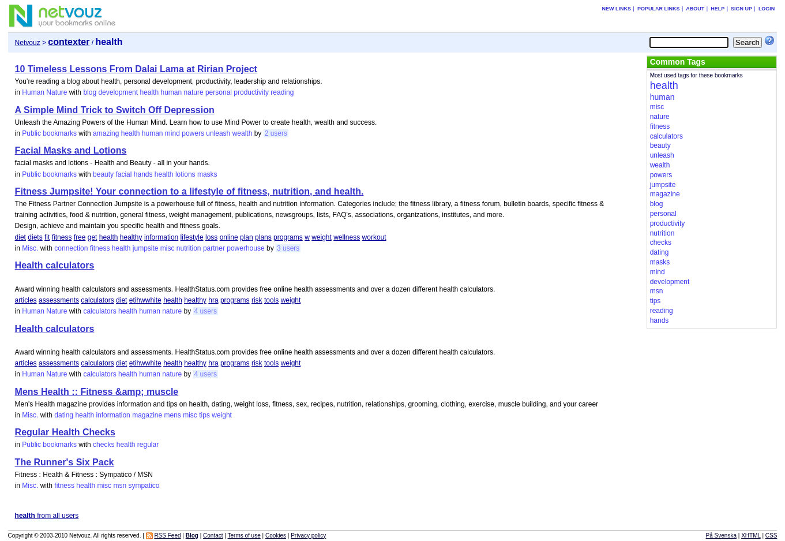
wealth (242, 133)
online (229, 237)
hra (213, 300)
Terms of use (244, 535)
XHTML (751, 535)
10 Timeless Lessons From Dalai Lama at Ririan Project (136, 69)
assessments (59, 300)
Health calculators (55, 265)
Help (717, 9)
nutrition (188, 248)
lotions (185, 174)
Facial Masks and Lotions (71, 150)
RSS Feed (167, 535)
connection (71, 248)
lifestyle (192, 237)
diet (20, 237)
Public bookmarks (49, 133)
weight (321, 237)
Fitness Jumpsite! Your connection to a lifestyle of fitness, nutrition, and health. (189, 191)
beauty (103, 174)
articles (26, 300)
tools (271, 300)
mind (172, 133)
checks (103, 445)
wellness (346, 237)
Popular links (658, 9)
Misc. (30, 248)
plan (246, 237)
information (161, 237)
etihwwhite (145, 300)
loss (211, 237)
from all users (47, 516)
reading (282, 92)
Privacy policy (308, 535)
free (80, 237)
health (149, 92)
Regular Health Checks (65, 432)
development (118, 92)
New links (617, 9)
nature (194, 92)
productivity (251, 92)
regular (148, 445)
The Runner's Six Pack (64, 462)
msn (119, 486)
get (92, 237)
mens (172, 415)
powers (193, 133)
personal (218, 92)
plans (263, 237)
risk (256, 300)
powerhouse (245, 248)
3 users (288, 248)
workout (374, 237)
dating (63, 415)
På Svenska (721, 535)
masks (207, 174)
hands (143, 174)
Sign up (741, 9)
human (171, 92)
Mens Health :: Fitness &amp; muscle (97, 392)
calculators (97, 300)
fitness (62, 237)
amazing (106, 133)
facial (123, 174)
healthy (131, 237)
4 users (205, 311)
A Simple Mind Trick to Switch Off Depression (115, 110)
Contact (213, 535)
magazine (147, 415)
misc (167, 248)
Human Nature (44, 92)
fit (47, 237)
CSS (771, 535)
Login (766, 9)
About (695, 9)
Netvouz (27, 43)
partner (214, 248)
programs (288, 237)
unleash (218, 133)
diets (35, 237)
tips (204, 415)
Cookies (275, 535)
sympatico (143, 486)
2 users (276, 133)
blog (89, 92)
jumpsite (146, 248)
